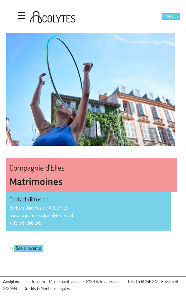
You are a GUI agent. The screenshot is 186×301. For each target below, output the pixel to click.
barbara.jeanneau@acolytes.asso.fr (42, 215)
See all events (28, 248)
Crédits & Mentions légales (46, 288)
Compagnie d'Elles (37, 167)
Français (170, 16)
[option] (93, 90)
